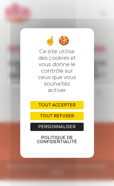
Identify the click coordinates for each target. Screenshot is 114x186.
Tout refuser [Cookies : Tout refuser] (57, 115)
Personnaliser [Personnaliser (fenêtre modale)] (57, 126)
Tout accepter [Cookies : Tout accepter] (57, 105)
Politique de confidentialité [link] (57, 139)
